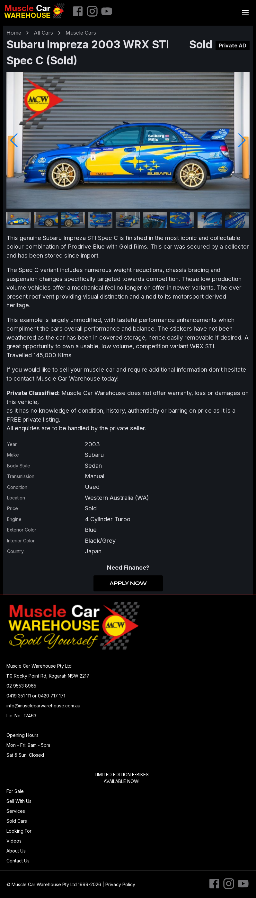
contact (23, 378)
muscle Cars (81, 32)
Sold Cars (16, 821)
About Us (16, 850)
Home (13, 32)
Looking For (18, 831)
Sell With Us (18, 801)
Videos (14, 841)
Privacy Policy (120, 884)
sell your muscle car (87, 369)
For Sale (15, 791)
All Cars (43, 32)
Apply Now (128, 583)
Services (15, 811)
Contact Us (18, 860)
